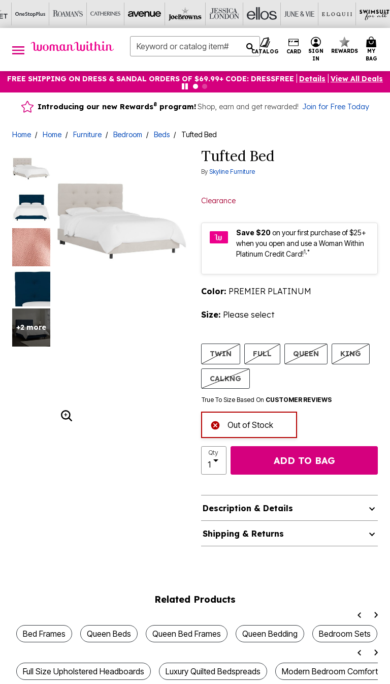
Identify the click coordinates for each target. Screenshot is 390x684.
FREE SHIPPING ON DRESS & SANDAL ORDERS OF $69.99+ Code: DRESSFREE (150, 78)
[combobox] (195, 46)
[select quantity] (213, 460)
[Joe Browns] (63, 14)
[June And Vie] (176, 14)
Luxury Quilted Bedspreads (213, 671)
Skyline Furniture (232, 171)
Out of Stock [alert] (241, 424)
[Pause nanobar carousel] (185, 86)
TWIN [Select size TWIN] (221, 353)
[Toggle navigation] (18, 49)
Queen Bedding (270, 634)
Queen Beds (109, 634)
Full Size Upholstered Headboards (83, 671)
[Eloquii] (214, 14)
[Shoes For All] (364, 14)
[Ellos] (138, 14)
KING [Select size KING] (350, 353)
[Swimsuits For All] (251, 14)
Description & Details (248, 508)
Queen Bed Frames (186, 634)
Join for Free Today (335, 106)
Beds (162, 134)
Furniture (87, 134)
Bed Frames (44, 634)
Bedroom (127, 134)
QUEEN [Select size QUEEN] (306, 353)
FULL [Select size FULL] (262, 353)
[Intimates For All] (326, 14)
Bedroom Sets (345, 634)
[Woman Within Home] (72, 46)
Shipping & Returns (243, 533)
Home (21, 134)
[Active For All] (289, 14)
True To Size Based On (267, 399)
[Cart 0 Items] (373, 49)
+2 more (31, 327)
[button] (316, 49)
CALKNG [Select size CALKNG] (225, 378)
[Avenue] (26, 14)
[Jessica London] (101, 14)
